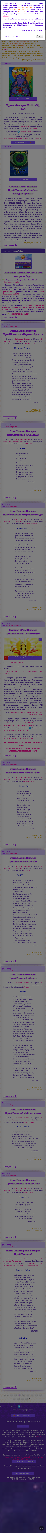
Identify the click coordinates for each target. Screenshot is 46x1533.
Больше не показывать (11, 36)
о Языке (5, 16)
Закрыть (39, 36)
